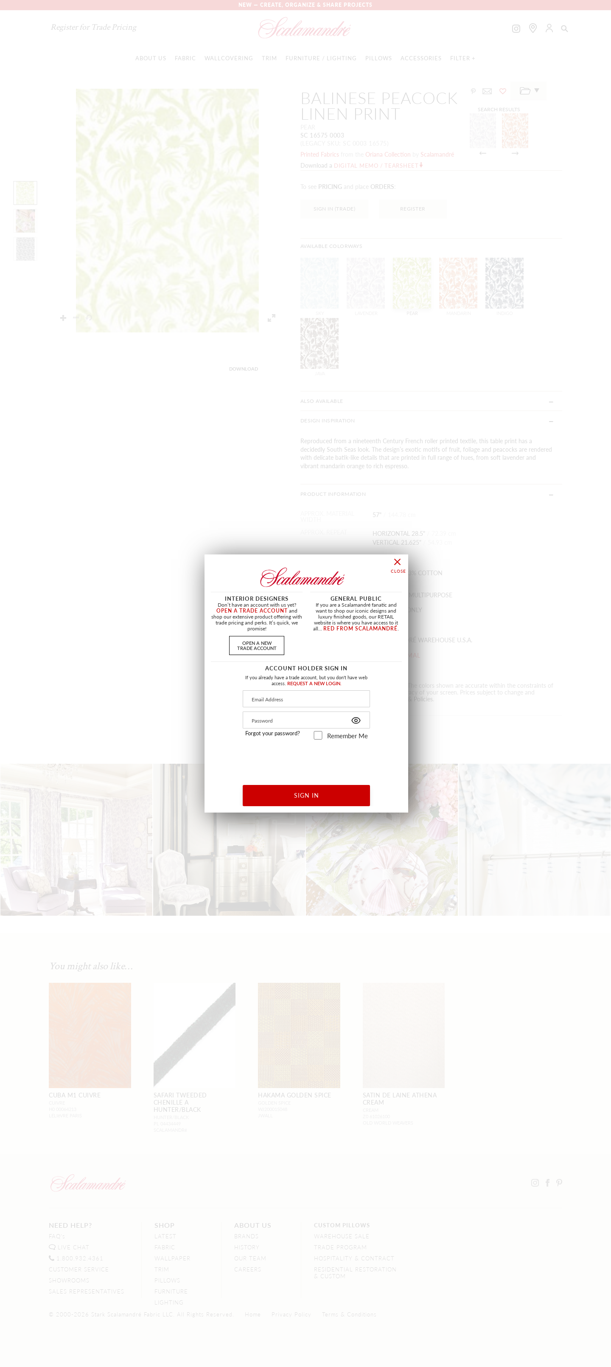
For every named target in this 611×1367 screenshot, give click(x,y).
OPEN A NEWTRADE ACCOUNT (257, 645)
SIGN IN (306, 795)
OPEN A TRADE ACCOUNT (252, 610)
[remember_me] (318, 735)
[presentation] (306, 759)
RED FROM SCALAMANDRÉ (360, 628)
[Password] (306, 720)
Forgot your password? (272, 733)
